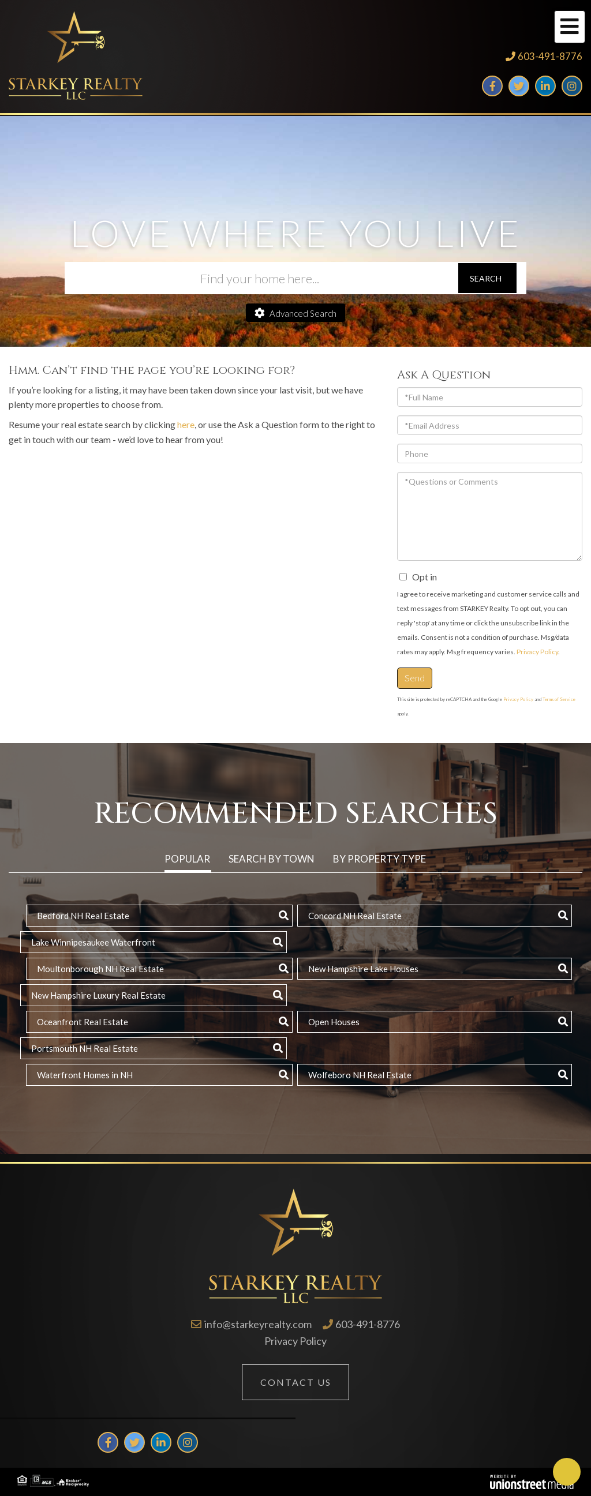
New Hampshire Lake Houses (363, 968)
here (185, 424)
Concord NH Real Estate (355, 915)
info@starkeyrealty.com (258, 1324)
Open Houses (334, 1022)
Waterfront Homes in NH (85, 1075)
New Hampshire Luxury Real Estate (98, 995)
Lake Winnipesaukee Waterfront (93, 942)
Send (415, 677)
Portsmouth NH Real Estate (84, 1048)
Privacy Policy (537, 651)
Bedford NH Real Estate (83, 915)
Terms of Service (559, 699)
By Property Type (379, 859)
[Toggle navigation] (569, 26)
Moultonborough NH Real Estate (100, 968)
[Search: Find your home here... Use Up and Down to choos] (261, 278)
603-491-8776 (550, 56)
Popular (187, 859)
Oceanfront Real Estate (82, 1022)
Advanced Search (303, 313)
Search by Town (272, 859)
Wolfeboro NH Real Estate (360, 1075)
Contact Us (295, 1382)
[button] (487, 278)
